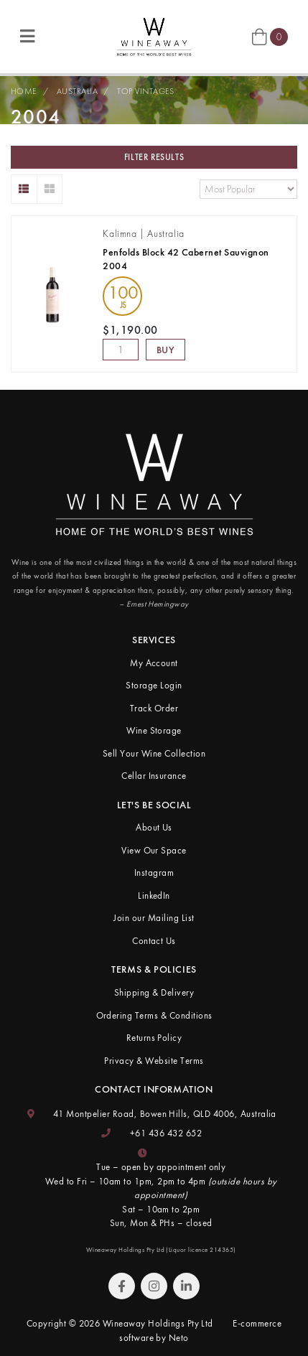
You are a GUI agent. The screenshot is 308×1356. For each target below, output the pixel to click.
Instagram (154, 872)
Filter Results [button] (154, 157)
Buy (166, 349)
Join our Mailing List (153, 918)
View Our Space (154, 850)
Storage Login (154, 685)
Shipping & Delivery (154, 992)
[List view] (24, 189)
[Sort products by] (248, 189)
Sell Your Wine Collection (154, 753)
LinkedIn (154, 895)
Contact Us (154, 941)
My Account (154, 663)
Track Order (154, 708)
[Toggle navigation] (27, 37)
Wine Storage (154, 730)
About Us (154, 827)
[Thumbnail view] (50, 189)
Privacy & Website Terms (153, 1061)
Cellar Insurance (154, 776)
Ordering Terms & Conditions (154, 1015)
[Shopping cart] (270, 35)
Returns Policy (154, 1038)
